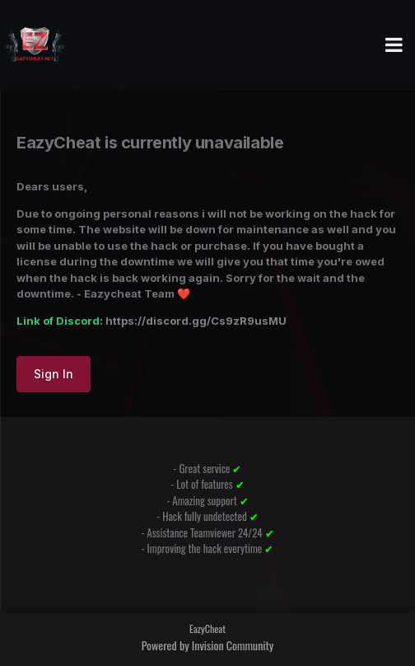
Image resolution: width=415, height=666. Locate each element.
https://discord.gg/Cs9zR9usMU (196, 320)
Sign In (53, 374)
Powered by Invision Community (208, 645)
